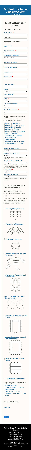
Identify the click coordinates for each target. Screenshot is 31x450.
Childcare (19, 135)
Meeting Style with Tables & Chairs (15, 359)
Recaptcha (7, 407)
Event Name (8, 46)
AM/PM (6, 89)
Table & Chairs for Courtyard (13, 391)
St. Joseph (22, 131)
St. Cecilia (18, 127)
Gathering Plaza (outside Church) (14, 141)
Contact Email (8, 76)
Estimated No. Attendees (11, 55)
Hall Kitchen (13, 133)
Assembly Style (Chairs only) (15, 209)
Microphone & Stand (11, 385)
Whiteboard (8, 393)
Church (7, 124)
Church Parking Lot (11, 137)
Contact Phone (8, 72)
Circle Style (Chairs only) (14, 239)
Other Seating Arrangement (15, 378)
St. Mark (7, 125)
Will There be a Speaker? (11, 153)
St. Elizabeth (9, 127)
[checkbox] (4, 124)
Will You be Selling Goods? (12, 148)
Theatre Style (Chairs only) (14, 224)
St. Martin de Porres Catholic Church (15, 10)
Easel (24, 393)
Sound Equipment (10, 387)
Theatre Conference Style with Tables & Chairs (15, 254)
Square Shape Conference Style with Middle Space (15, 338)
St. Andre (16, 129)
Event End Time (9, 94)
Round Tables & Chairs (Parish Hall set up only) (15, 297)
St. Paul (23, 125)
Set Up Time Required (10, 103)
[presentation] (16, 411)
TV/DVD (21, 387)
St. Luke (15, 125)
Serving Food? (8, 169)
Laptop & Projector (10, 389)
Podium (17, 393)
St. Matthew (16, 124)
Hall (6, 133)
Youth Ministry (9, 135)
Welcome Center (10, 139)
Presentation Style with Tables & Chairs (16, 316)
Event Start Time (9, 84)
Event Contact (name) (10, 67)
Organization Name (10, 50)
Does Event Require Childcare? (13, 161)
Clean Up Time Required (11, 110)
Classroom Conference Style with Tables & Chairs (16, 275)
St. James (8, 129)
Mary (14, 131)
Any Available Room (11, 143)
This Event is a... (8, 32)
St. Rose (7, 131)
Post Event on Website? (11, 174)
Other (21, 143)
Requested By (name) (10, 62)
